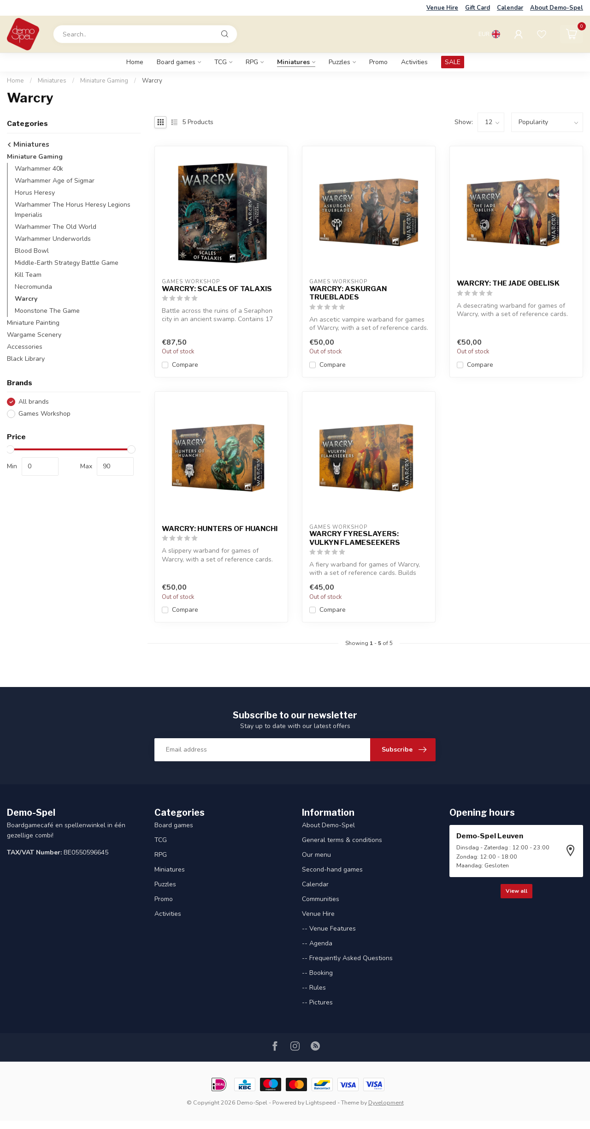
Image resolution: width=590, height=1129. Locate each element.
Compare (185, 364)
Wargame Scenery (34, 334)
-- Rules (314, 987)
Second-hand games (332, 869)
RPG (252, 62)
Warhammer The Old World (55, 226)
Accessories (24, 346)
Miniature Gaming (104, 81)
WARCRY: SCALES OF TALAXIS (217, 289)
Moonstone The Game (47, 310)
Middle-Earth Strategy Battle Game (66, 262)
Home (134, 62)
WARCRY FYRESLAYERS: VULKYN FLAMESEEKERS (354, 538)
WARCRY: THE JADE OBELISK (508, 283)
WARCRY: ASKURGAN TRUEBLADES (348, 293)
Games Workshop (44, 413)
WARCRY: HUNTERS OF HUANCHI (219, 529)
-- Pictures (317, 1002)
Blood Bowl (32, 250)
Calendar (510, 8)
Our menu (316, 854)
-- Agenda (317, 943)
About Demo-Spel (556, 8)
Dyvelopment (386, 1102)
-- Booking (317, 972)
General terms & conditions (342, 840)
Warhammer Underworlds (53, 238)
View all (516, 891)
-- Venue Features (329, 928)
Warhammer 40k (39, 168)
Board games (176, 62)
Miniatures (293, 62)
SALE (452, 62)
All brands (33, 401)
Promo (378, 62)
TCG (220, 62)
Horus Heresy (35, 192)
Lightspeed (321, 1102)
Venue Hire (442, 8)
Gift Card (477, 8)
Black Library (26, 358)
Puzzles (339, 62)
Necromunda (33, 286)
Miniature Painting (33, 322)
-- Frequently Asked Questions (347, 958)
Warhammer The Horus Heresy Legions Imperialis (72, 209)
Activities (414, 62)
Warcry (152, 81)
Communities (320, 899)
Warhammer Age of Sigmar (54, 180)
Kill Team (28, 274)
